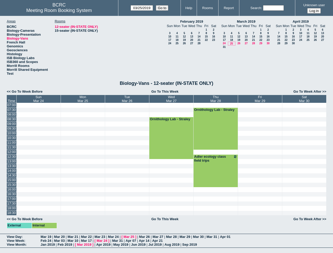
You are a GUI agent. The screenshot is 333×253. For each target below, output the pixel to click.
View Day (14, 237)
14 (198, 36)
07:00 (11, 105)
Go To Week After (307, 91)
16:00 (11, 189)
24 (169, 43)
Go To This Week (164, 91)
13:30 (11, 166)
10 (169, 36)
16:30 (11, 194)
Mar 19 (46, 237)
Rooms (207, 8)
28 (198, 43)
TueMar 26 (127, 99)
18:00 (11, 208)
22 (206, 40)
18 (177, 40)
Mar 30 (198, 237)
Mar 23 (99, 237)
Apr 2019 (103, 244)
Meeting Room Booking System (59, 10)
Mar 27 (157, 237)
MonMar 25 (83, 99)
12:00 (11, 152)
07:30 (11, 110)
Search (255, 8)
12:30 (11, 157)
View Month (16, 244)
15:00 (11, 180)
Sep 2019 (189, 244)
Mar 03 (59, 241)
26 (184, 43)
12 (184, 36)
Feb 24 (46, 241)
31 (224, 47)
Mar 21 (73, 237)
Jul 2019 (155, 244)
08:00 (11, 114)
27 (191, 43)
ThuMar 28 (215, 99)
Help (188, 8)
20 (191, 40)
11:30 (11, 147)
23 (213, 40)
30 (268, 43)
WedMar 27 (171, 99)
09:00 (11, 124)
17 (169, 40)
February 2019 (191, 21)
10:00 (11, 133)
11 (177, 36)
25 (177, 43)
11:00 (11, 142)
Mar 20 (59, 237)
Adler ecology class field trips (215, 158)
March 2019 (246, 21)
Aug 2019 (172, 244)
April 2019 (301, 21)
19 (184, 40)
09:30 (11, 128)
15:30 (11, 185)
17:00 (11, 199)
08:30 (11, 119)
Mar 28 (171, 237)
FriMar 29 (260, 99)
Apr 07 (131, 241)
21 (198, 40)
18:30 (11, 213)
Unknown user (314, 5)
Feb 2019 (65, 244)
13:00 (11, 161)
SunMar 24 (38, 99)
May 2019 (121, 244)
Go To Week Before (27, 91)
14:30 (11, 175)
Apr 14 (144, 241)
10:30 (11, 138)
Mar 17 (86, 241)
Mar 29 (185, 237)
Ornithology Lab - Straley (214, 110)
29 (260, 43)
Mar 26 (144, 237)
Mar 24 (113, 237)
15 (206, 36)
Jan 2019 (48, 244)
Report (229, 8)
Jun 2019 (138, 244)
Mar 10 (73, 241)
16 (213, 36)
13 (191, 36)
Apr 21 (157, 241)
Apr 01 (225, 237)
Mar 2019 (84, 244)
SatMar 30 (304, 99)
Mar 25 (129, 237)
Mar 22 (86, 237)
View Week (15, 241)
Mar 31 (212, 237)
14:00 (11, 171)
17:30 (11, 203)
